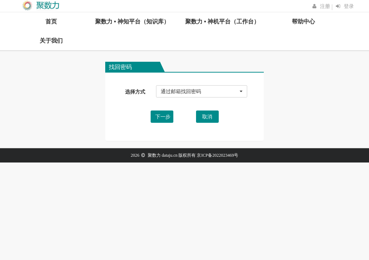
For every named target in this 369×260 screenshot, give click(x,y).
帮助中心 (303, 21)
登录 (349, 6)
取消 (207, 117)
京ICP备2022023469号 (217, 155)
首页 (51, 21)
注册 (325, 6)
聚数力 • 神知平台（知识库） (132, 21)
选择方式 (135, 92)
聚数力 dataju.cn (163, 155)
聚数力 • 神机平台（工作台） (222, 21)
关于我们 (51, 41)
